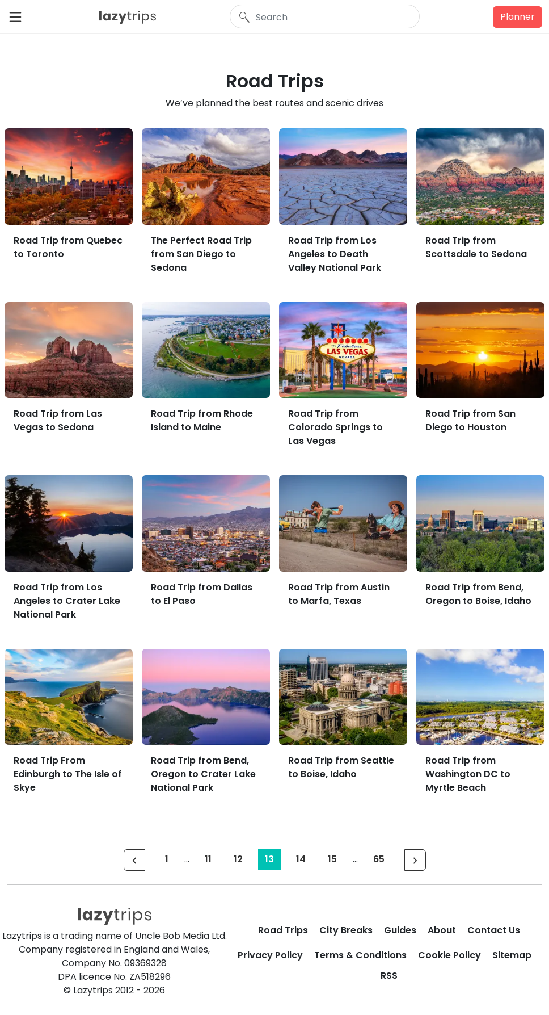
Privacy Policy (270, 955)
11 (208, 859)
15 (332, 859)
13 (269, 859)
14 (301, 859)
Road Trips (283, 930)
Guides (400, 930)
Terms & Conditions (360, 955)
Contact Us (493, 930)
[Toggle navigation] (19, 17)
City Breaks (346, 930)
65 (379, 859)
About (442, 930)
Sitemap (511, 955)
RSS (389, 975)
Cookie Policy (449, 955)
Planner (517, 16)
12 (238, 859)
